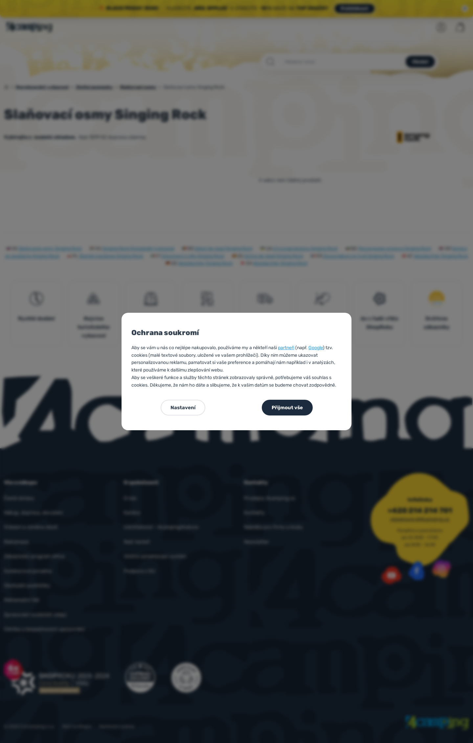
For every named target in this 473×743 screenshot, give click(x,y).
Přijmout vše (287, 408)
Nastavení (182, 408)
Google (315, 347)
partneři (286, 347)
